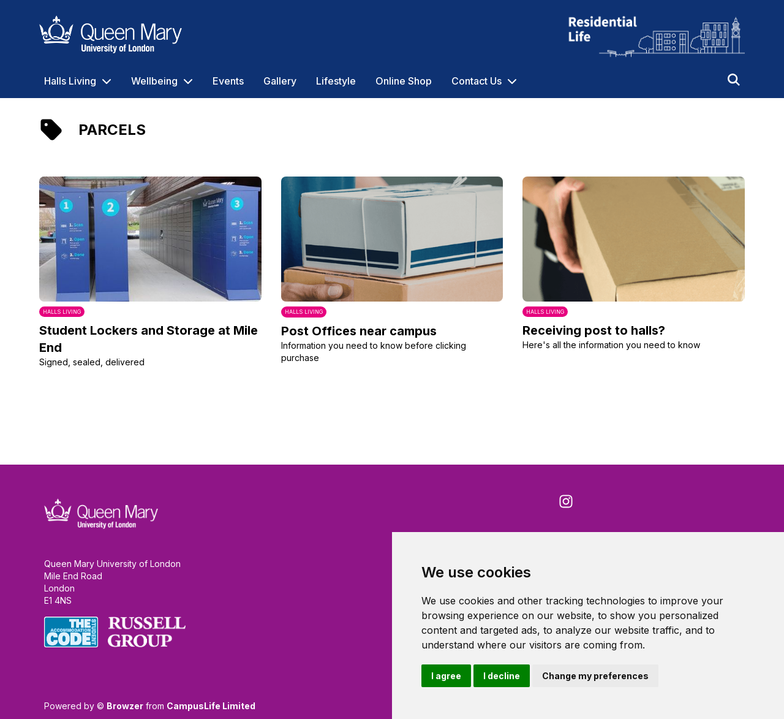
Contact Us (476, 81)
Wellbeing (154, 81)
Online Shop (403, 81)
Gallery (279, 81)
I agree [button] (446, 676)
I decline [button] (501, 676)
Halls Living (70, 81)
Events (228, 81)
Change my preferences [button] (595, 676)
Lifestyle (336, 81)
